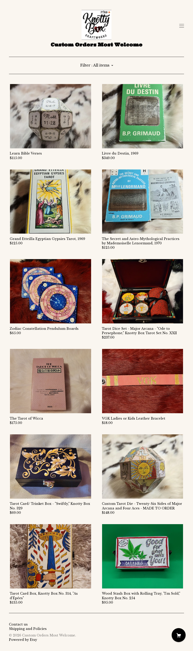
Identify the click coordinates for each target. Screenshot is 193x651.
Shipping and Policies (28, 629)
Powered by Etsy (23, 640)
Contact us (18, 624)
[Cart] (179, 635)
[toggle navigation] (181, 26)
